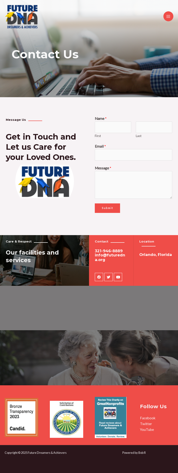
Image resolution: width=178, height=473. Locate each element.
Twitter (146, 424)
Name (101, 118)
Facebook (148, 418)
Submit (107, 207)
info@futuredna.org (110, 257)
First (98, 136)
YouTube (147, 429)
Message (103, 168)
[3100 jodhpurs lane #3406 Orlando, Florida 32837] (89, 311)
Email (100, 146)
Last (138, 136)
